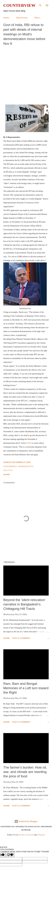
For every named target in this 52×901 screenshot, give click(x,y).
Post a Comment (21, 638)
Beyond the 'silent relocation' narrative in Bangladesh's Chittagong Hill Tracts (24, 604)
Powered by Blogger (26, 821)
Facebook (29, 835)
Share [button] (6, 474)
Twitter (22, 835)
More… (38, 17)
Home (6, 17)
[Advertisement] (26, 74)
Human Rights (26, 466)
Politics (7, 470)
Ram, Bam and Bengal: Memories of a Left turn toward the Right (25, 688)
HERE (28, 443)
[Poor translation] (10, 855)
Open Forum (21, 17)
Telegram (41, 835)
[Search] (40, 5)
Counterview (19, 5)
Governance (10, 466)
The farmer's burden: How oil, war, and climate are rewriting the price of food (25, 772)
